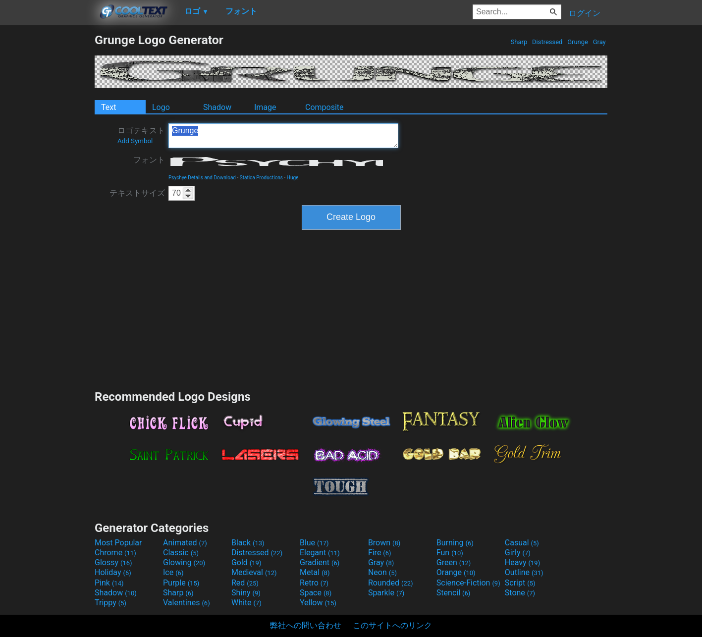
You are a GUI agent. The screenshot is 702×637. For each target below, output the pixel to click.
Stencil (453, 592)
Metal (315, 572)
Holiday (113, 572)
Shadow (217, 107)
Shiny (246, 592)
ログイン (584, 13)
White (246, 602)
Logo (161, 107)
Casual (522, 542)
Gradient (319, 562)
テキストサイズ (137, 193)
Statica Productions (261, 177)
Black (248, 542)
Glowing (184, 562)
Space (315, 592)
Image (265, 107)
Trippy (110, 602)
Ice (173, 572)
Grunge (578, 42)
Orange (456, 572)
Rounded (390, 582)
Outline (524, 572)
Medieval (254, 572)
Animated (185, 542)
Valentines (186, 602)
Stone (520, 592)
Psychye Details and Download (202, 177)
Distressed (547, 42)
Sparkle (386, 592)
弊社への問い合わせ (305, 625)
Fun (449, 552)
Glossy (113, 562)
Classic (181, 552)
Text (108, 107)
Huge (293, 177)
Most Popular (118, 542)
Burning (455, 542)
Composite (324, 107)
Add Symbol (135, 141)
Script (520, 582)
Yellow (318, 602)
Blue (314, 542)
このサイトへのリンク (392, 625)
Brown (384, 542)
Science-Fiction (468, 582)
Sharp (519, 42)
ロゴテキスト (141, 135)
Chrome (115, 552)
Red (245, 582)
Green (453, 562)
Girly (518, 552)
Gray (599, 42)
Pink (109, 582)
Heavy (522, 562)
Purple (181, 582)
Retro (314, 582)
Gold (246, 562)
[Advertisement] (47, 181)
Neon (382, 572)
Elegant (320, 552)
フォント (149, 159)
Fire (379, 552)
